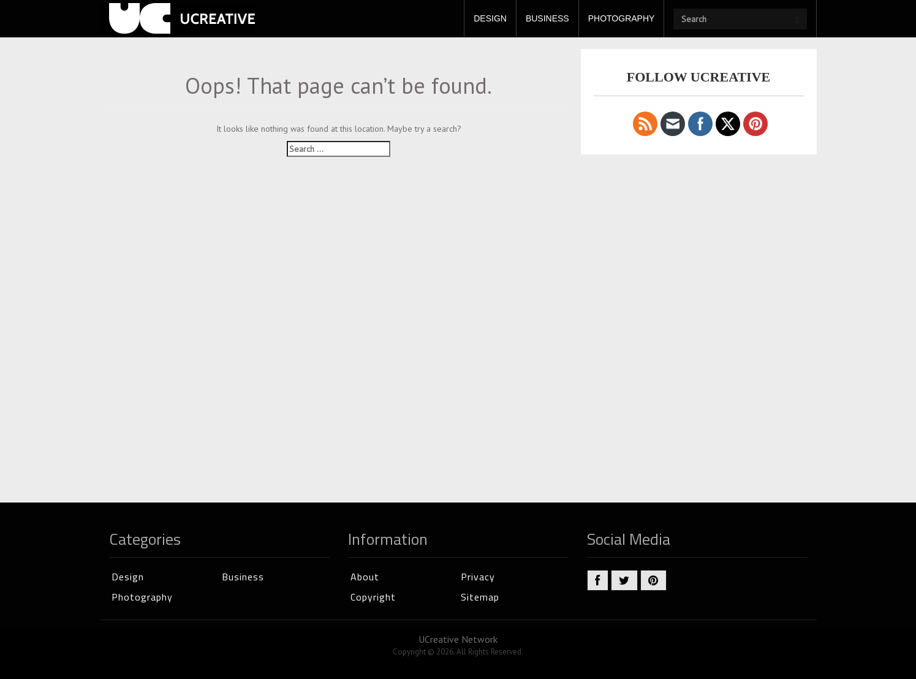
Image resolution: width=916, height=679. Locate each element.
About (364, 576)
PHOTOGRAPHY (621, 18)
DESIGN (490, 18)
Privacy (478, 576)
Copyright (373, 597)
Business (243, 576)
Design (128, 576)
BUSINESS (547, 18)
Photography (142, 597)
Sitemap (480, 597)
